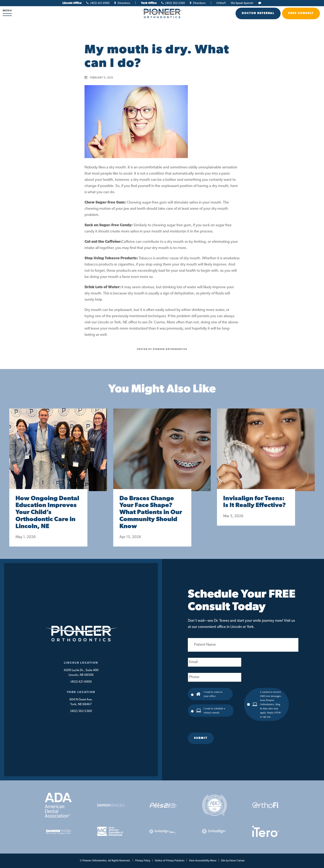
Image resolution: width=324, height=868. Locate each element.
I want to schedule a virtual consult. (214, 710)
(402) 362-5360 (173, 3)
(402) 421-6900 (98, 3)
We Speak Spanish (242, 3)
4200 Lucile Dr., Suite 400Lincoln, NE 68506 (81, 673)
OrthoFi (221, 3)
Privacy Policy (142, 860)
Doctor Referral (258, 13)
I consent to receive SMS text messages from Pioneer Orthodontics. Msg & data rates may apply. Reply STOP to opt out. (270, 704)
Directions (122, 3)
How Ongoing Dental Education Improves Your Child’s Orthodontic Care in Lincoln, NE (47, 512)
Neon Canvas (236, 860)
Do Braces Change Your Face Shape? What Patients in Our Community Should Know (150, 512)
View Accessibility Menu (202, 860)
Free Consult (301, 13)
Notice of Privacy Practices (169, 860)
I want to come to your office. (213, 694)
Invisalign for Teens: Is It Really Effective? (254, 502)
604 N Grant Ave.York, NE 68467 (81, 702)
